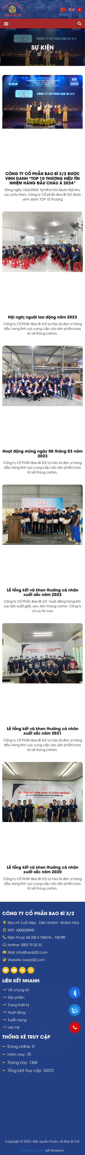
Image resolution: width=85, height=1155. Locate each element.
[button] (6, 23)
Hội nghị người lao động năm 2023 (42, 316)
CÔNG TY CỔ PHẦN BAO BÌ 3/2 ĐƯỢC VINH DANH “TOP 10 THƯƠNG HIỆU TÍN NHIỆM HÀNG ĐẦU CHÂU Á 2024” (42, 178)
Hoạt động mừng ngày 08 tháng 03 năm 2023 (42, 453)
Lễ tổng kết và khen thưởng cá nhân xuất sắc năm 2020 (42, 869)
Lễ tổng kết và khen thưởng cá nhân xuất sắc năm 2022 (42, 592)
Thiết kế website (32, 1150)
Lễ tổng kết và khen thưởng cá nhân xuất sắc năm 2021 (42, 730)
